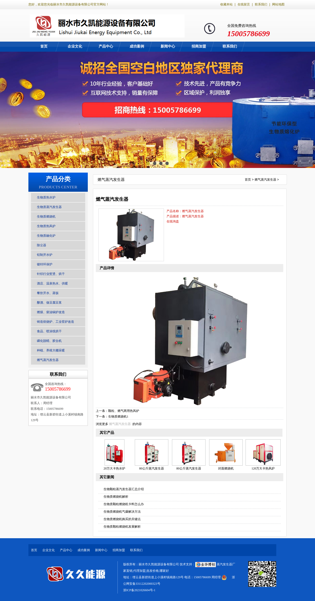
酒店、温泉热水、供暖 (52, 283)
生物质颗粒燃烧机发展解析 (122, 526)
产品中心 (106, 46)
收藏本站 (226, 4)
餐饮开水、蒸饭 (48, 293)
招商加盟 (199, 46)
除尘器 (41, 245)
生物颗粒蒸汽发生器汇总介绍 (124, 489)
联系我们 (261, 4)
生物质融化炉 (46, 235)
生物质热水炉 (46, 197)
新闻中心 (168, 46)
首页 (44, 46)
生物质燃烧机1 (118, 416)
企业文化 (75, 46)
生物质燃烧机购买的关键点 (122, 519)
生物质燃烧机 (46, 216)
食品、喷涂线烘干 (49, 331)
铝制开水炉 (44, 255)
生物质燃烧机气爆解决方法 (122, 511)
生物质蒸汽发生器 (49, 207)
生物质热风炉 (46, 226)
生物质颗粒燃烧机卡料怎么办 (124, 504)
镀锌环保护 (44, 264)
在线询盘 (173, 221)
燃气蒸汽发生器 (48, 360)
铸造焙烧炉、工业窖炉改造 (55, 321)
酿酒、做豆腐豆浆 (49, 302)
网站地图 (278, 4)
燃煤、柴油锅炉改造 (51, 312)
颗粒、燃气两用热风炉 (123, 411)
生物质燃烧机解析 (116, 496)
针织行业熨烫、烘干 (51, 274)
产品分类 (58, 179)
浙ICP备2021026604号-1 (139, 590)
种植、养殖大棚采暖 (51, 350)
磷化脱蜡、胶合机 (49, 341)
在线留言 (244, 4)
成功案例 (137, 46)
